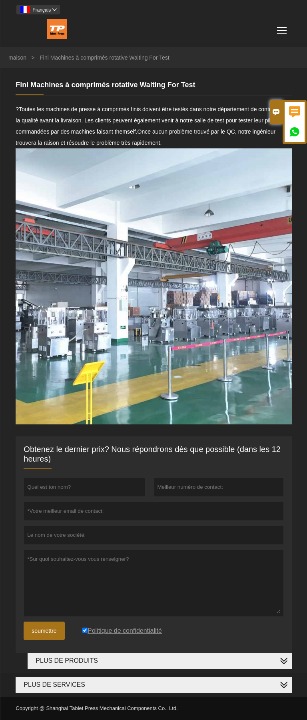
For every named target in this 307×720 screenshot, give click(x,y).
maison (17, 57)
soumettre (44, 631)
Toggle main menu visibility (282, 27)
